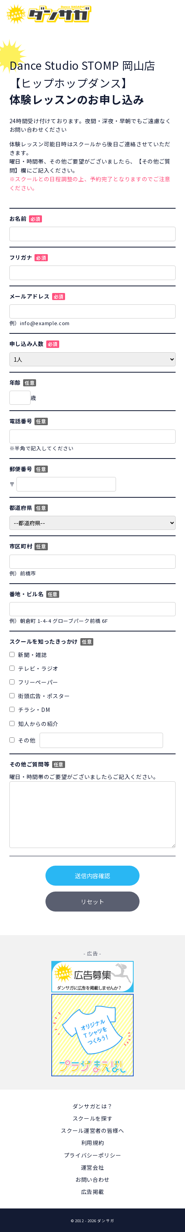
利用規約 (92, 1142)
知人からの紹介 (34, 724)
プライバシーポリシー (93, 1155)
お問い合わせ (92, 1179)
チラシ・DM (29, 709)
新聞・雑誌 (28, 655)
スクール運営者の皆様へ (92, 1130)
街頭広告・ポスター (39, 696)
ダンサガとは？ (93, 1106)
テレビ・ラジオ (34, 668)
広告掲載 (92, 1192)
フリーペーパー (34, 682)
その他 (86, 740)
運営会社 (92, 1167)
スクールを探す (93, 1118)
